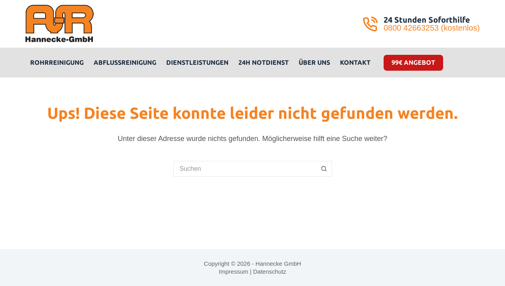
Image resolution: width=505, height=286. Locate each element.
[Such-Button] (324, 169)
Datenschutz (269, 271)
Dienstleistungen (197, 62)
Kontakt (355, 62)
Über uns (314, 62)
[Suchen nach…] (244, 169)
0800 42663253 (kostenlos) (432, 27)
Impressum (233, 271)
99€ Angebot (413, 62)
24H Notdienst (263, 62)
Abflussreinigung (125, 62)
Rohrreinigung (57, 62)
